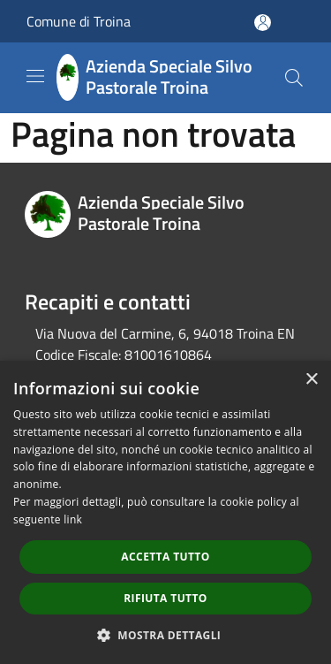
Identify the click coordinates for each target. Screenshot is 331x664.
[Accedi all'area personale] (262, 22)
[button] (166, 635)
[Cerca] (294, 77)
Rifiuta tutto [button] (165, 598)
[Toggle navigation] (35, 76)
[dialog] (165, 512)
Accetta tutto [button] (165, 556)
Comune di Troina (78, 21)
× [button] (311, 379)
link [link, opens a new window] (73, 519)
